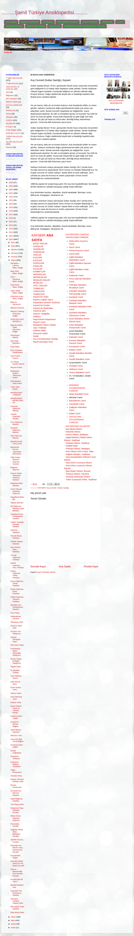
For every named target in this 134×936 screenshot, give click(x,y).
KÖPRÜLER (38, 263)
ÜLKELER (48, 22)
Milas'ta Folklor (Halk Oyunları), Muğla (17, 328)
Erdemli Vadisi (39, 331)
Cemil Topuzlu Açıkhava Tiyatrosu (16, 491)
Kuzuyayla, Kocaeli (15, 825)
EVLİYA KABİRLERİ (14, 105)
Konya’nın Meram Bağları (15, 724)
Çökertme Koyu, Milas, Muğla (17, 297)
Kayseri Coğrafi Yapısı (43, 300)
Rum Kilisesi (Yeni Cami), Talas (79, 451)
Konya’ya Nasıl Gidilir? (17, 746)
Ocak (13, 928)
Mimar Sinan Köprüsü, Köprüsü (16, 818)
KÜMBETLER (39, 271)
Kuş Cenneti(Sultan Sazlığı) (45, 339)
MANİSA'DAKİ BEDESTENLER (17, 400)
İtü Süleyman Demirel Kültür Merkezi (17, 508)
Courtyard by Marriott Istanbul (16, 793)
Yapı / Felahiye (39, 328)
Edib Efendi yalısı (15, 683)
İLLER (120, 22)
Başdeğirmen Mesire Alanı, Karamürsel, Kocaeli (17, 848)
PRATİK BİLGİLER (35, 26)
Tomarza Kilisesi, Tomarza (77, 474)
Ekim (13, 242)
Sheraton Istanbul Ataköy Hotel (17, 901)
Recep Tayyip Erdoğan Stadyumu (16, 661)
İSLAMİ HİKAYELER (14, 142)
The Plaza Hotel (17, 804)
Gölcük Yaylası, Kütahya (17, 542)
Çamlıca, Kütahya (15, 531)
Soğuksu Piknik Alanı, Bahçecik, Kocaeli (17, 833)
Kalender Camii (76, 337)
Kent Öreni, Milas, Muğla (17, 286)
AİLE (8, 92)
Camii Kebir (74, 254)
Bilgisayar (10, 95)
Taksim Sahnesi (17, 503)
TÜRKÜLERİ (38, 291)
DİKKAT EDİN (11, 102)
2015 (11, 222)
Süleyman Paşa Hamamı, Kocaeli (17, 810)
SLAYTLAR (54, 26)
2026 (11, 183)
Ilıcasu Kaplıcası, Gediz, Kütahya (16, 574)
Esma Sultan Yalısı (16, 688)
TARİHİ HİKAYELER (14, 136)
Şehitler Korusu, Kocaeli (17, 841)
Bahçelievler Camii (77, 401)
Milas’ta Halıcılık (17, 308)
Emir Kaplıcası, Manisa (17, 423)
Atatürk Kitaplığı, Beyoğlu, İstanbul (17, 524)
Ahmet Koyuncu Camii (79, 250)
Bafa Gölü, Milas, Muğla (17, 272)
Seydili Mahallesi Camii (79, 359)
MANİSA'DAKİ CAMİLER (16, 394)
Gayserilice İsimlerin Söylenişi (46, 302)
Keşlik (36, 336)
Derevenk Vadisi (40, 333)
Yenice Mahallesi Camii (79, 372)
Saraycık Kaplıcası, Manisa (16, 430)
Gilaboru (37, 316)
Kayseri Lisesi (39, 322)
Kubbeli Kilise (72, 446)
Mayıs (13, 260)
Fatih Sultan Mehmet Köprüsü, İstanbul (15, 460)
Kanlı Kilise (15, 347)
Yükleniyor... (11, 159)
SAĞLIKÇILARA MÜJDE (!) (17, 320)
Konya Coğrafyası (16, 752)
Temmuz (14, 253)
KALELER (37, 260)
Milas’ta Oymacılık (16, 303)
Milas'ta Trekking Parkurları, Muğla (17, 313)
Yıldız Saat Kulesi (15, 388)
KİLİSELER (10, 123)
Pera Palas (15, 613)
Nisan (13, 917)
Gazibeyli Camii (76, 297)
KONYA (9, 120)
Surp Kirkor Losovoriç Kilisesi (79, 463)
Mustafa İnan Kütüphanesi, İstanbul (17, 607)
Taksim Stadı (16, 667)
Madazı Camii (75, 350)
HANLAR (37, 255)
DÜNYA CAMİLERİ (29, 22)
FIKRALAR (10, 111)
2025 (11, 186)
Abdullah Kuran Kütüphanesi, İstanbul (17, 516)
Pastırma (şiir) (39, 311)
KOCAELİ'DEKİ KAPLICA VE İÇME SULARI (17, 863)
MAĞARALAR (39, 274)
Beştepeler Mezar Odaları (44, 325)
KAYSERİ (42, 488)
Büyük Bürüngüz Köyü (43, 342)
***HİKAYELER (12, 84)
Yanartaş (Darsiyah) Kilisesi (78, 477)
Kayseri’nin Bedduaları (43, 308)
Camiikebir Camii (76, 404)
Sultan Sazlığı (63, 488)
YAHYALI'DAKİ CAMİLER (77, 237)
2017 (11, 215)
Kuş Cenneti (52, 488)
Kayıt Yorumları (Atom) (46, 572)
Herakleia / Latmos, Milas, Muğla (17, 265)
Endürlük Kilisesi (73, 432)
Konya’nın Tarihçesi (15, 757)
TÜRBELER (38, 288)
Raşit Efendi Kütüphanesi (44, 319)
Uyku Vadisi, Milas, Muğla (17, 292)
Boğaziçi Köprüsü (15, 468)
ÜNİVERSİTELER (14, 26)
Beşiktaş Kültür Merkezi (17, 484)
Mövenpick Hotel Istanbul (17, 908)
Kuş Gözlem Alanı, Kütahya (16, 549)
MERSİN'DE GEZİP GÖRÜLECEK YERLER (85, 26)
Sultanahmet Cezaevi (16, 617)
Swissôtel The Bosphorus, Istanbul (16, 893)
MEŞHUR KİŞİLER (41, 280)
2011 (11, 236)
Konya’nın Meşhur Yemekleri (16, 764)
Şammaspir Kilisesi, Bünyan (78, 471)
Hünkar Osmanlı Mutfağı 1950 (17, 780)
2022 (11, 197)
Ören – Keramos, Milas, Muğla (17, 279)
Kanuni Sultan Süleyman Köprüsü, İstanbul (16, 476)
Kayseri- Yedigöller (41, 314)
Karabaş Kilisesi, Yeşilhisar (78, 443)
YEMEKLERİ (39, 294)
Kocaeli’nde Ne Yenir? (17, 880)
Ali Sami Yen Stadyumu (16, 632)
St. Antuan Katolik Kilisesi (17, 363)
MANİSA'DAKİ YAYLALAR (16, 443)
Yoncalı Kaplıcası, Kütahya (16, 557)
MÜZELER (38, 283)
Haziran (14, 257)
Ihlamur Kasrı (16, 693)
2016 (11, 218)
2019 (11, 207)
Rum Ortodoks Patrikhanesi (17, 351)
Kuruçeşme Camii (77, 346)
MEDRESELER (40, 277)
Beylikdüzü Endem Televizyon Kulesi (16, 374)
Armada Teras (16, 776)
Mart (13, 920)
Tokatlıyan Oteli (17, 622)
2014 (11, 225)
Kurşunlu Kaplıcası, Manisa (16, 408)
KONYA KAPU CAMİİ (16, 717)
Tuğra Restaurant (16, 771)
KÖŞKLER (38, 266)
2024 (11, 190)
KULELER (37, 269)
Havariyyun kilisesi (15, 336)
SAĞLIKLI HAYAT (13, 133)
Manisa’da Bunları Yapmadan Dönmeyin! (16, 450)
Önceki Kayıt (91, 566)
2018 (11, 211)
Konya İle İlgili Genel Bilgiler (17, 740)
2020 (11, 204)
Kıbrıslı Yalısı (16, 702)
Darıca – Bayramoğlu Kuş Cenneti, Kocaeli (17, 872)
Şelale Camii (74, 413)
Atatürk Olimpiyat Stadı (15, 639)
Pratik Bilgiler (11, 130)
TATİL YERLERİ (40, 286)
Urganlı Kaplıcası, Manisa (16, 416)
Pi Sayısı (9, 127)
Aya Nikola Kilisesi (74, 429)
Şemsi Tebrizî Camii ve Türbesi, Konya (16, 709)
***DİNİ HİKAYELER (14, 78)
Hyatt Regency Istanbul (17, 800)
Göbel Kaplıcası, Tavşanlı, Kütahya (17, 599)
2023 (11, 193)
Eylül (13, 246)
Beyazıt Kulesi (16, 367)
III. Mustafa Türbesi (15, 671)
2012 (11, 232)
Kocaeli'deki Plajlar (15, 857)
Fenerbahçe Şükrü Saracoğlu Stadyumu (16, 652)
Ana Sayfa (11, 22)
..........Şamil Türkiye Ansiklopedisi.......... (44, 12)
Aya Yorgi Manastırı (15, 342)
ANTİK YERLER (40, 244)
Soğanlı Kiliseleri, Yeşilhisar (78, 454)
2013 (11, 229)
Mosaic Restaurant (16, 786)
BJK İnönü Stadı (17, 645)
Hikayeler (10, 117)
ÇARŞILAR (38, 246)
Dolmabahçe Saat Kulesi (16, 382)
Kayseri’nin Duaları (41, 305)
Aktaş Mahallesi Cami (78, 394)
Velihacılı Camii (76, 369)
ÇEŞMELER (38, 249)
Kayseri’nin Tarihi (40, 297)
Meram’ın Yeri (16, 736)
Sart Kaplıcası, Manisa (17, 437)
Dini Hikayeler (11, 99)
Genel (8, 114)
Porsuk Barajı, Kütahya (16, 537)
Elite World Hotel (17, 912)
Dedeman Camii (76, 275)
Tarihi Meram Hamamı (16, 731)
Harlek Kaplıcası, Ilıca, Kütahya (17, 565)
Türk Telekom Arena (16, 677)
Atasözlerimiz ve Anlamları (12, 88)
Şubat (13, 924)
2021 (11, 200)
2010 (11, 239)
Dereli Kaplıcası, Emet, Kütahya (17, 591)
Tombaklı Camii (76, 366)
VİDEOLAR (107, 22)
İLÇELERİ (37, 257)
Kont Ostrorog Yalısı (16, 698)
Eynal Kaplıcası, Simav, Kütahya (17, 583)
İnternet (9, 147)
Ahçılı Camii (74, 247)
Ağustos (14, 249)
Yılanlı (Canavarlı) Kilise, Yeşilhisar (81, 479)
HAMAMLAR (38, 252)
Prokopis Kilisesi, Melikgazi (78, 449)
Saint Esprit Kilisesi (15, 357)
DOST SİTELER (89, 22)
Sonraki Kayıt (38, 566)
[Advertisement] (53, 64)
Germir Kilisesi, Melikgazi (77, 434)
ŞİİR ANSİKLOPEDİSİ (67, 22)
